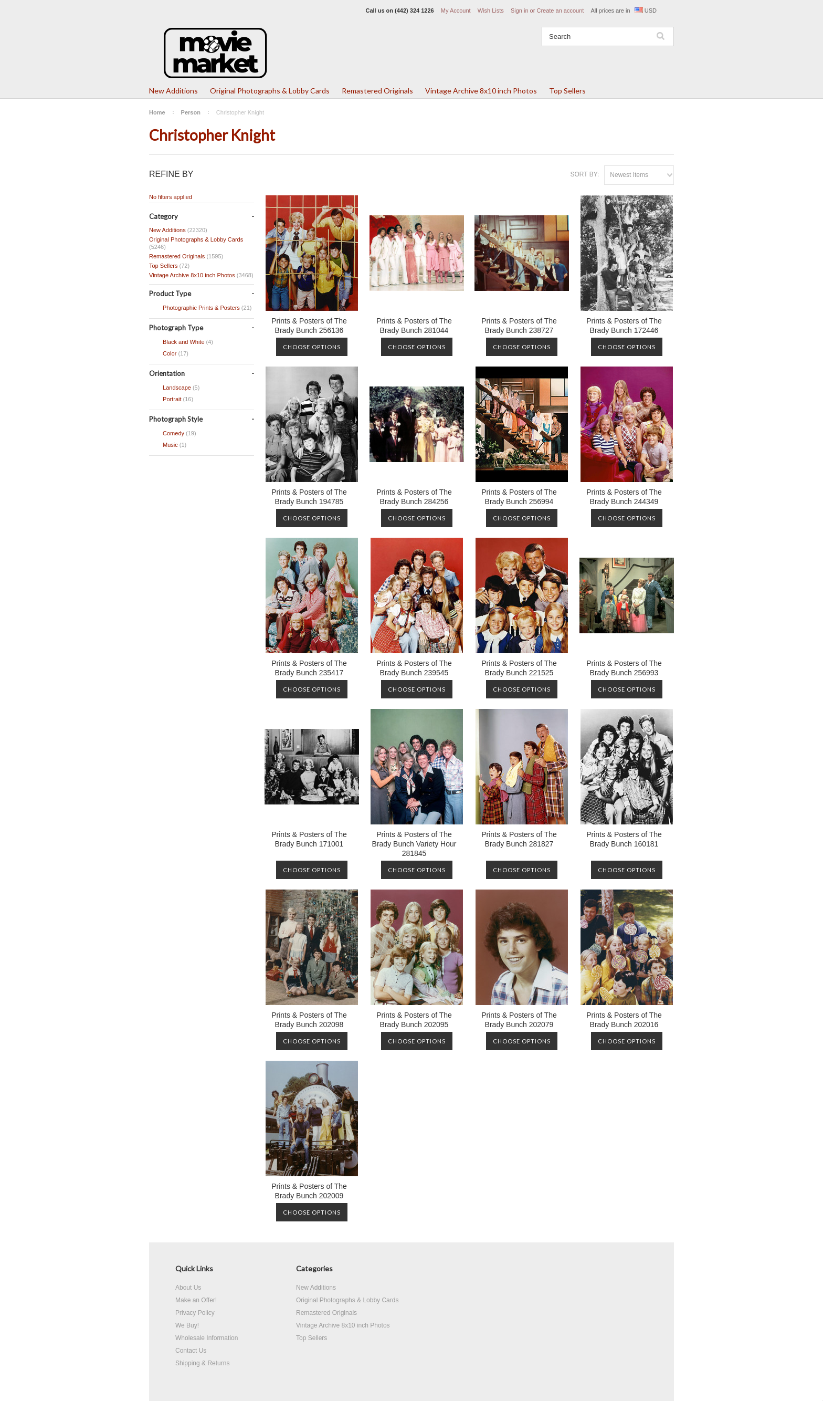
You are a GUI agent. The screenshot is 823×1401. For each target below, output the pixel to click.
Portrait (171, 399)
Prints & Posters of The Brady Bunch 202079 (519, 1020)
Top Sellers (567, 90)
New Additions (173, 90)
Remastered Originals (377, 90)
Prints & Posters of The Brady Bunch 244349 (624, 497)
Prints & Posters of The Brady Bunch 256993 (624, 668)
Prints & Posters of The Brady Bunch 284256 (414, 497)
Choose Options (312, 346)
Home (157, 112)
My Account (456, 10)
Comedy (172, 433)
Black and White (181, 342)
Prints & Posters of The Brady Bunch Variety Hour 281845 (414, 844)
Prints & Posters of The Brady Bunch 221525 (519, 668)
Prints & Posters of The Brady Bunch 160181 (624, 839)
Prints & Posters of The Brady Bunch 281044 (414, 325)
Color (168, 354)
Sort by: (584, 174)
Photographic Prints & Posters (200, 308)
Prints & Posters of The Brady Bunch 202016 (624, 1020)
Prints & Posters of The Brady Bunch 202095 (414, 1020)
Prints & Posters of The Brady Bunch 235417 (309, 668)
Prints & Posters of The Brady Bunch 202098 (309, 1020)
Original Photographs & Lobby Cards (270, 90)
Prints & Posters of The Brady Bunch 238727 (519, 325)
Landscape (174, 388)
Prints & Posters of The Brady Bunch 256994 (519, 497)
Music (167, 445)
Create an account (560, 10)
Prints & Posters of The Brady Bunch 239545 (414, 668)
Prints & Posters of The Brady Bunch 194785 (309, 497)
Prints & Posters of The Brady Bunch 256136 (309, 325)
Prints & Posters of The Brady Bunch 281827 (519, 839)
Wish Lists (491, 10)
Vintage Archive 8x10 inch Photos (481, 90)
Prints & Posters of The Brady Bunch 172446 (624, 325)
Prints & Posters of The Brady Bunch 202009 (309, 1191)
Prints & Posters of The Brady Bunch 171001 (309, 839)
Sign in (520, 10)
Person (191, 112)
